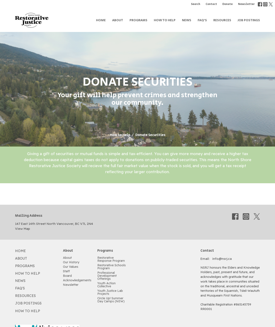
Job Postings (249, 20)
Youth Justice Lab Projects (110, 292)
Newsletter (246, 4)
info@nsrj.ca (222, 259)
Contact (211, 4)
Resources (222, 20)
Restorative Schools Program (111, 266)
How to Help (165, 20)
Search (195, 4)
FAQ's (202, 20)
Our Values (70, 267)
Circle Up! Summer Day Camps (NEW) (111, 299)
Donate (227, 4)
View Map (22, 229)
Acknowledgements (77, 280)
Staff (66, 271)
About (117, 20)
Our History (71, 262)
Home (101, 20)
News (186, 20)
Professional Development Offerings (107, 276)
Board (67, 276)
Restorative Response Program (111, 259)
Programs (138, 20)
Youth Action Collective (106, 284)
